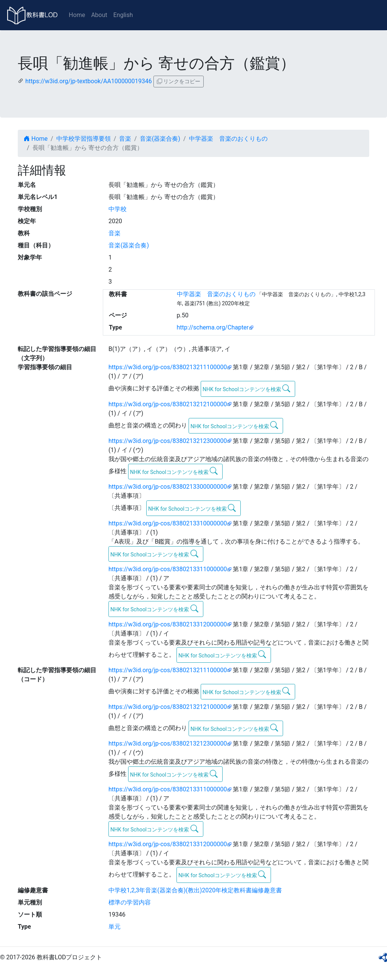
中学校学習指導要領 (83, 138)
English (123, 15)
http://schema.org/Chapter (213, 327)
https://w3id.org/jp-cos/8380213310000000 (167, 523)
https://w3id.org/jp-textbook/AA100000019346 (88, 81)
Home (77, 15)
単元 (114, 926)
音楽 (125, 138)
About (99, 15)
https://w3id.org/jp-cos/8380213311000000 (167, 569)
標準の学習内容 (129, 902)
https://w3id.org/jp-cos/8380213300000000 (167, 486)
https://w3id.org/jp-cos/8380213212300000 (167, 440)
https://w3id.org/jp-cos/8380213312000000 (167, 624)
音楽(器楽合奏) (160, 138)
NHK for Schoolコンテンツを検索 (247, 388)
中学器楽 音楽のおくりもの (228, 138)
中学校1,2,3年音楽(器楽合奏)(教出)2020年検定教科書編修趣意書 (195, 890)
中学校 (117, 209)
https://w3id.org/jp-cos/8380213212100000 (167, 404)
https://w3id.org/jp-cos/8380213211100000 (167, 367)
